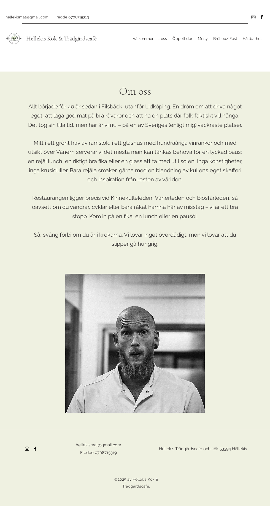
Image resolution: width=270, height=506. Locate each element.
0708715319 (78, 17)
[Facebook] (261, 17)
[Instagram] (253, 17)
